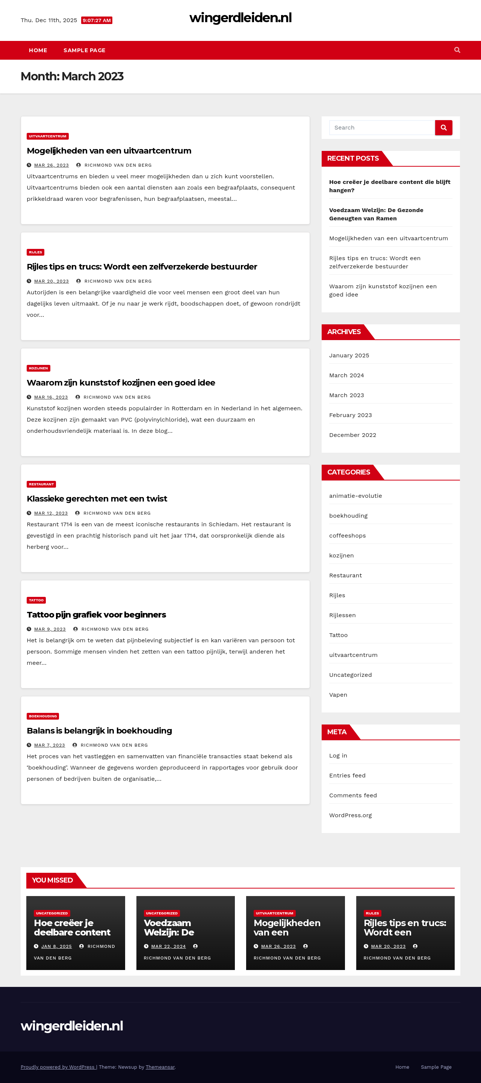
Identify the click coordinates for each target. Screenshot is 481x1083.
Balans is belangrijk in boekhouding (99, 731)
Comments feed (353, 795)
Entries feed (347, 775)
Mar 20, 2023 (51, 281)
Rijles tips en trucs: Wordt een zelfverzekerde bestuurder (142, 267)
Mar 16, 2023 (51, 397)
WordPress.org (350, 815)
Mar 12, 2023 (51, 513)
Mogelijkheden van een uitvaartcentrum (109, 151)
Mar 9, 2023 (50, 629)
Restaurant (41, 484)
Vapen (338, 694)
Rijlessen (342, 615)
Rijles (35, 252)
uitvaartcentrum (48, 136)
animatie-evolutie (355, 495)
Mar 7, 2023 (49, 745)
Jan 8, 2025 (56, 946)
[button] (457, 50)
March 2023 (346, 395)
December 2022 (353, 434)
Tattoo (36, 600)
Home (38, 50)
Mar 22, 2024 (168, 946)
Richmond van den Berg (114, 165)
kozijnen (38, 368)
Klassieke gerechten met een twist (97, 499)
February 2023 (350, 415)
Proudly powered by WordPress (58, 1067)
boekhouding (43, 716)
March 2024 (346, 375)
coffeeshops (347, 535)
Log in (338, 755)
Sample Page (85, 50)
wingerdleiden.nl (240, 18)
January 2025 (349, 355)
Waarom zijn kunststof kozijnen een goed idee (121, 383)
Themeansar (160, 1067)
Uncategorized (350, 674)
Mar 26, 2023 (51, 165)
